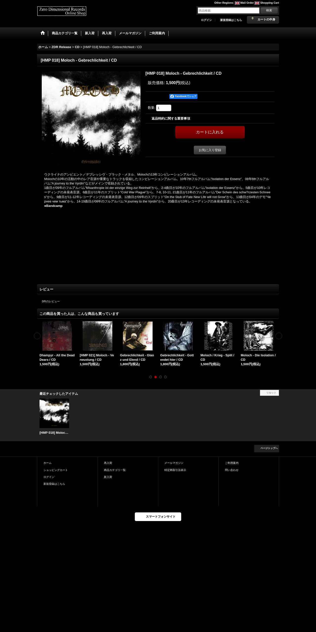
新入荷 (108, 476)
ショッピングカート (55, 470)
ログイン (206, 19)
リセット (271, 392)
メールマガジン (173, 462)
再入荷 (108, 462)
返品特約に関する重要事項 (171, 118)
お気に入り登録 (210, 150)
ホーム (47, 462)
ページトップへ (269, 448)
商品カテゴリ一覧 (115, 470)
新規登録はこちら (231, 19)
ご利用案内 (231, 462)
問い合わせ (231, 470)
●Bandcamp (53, 206)
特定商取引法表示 (175, 470)
